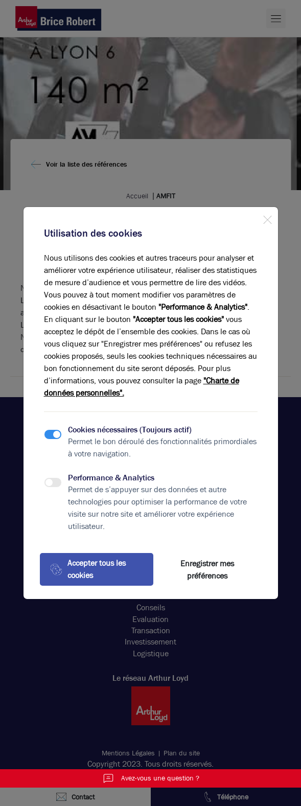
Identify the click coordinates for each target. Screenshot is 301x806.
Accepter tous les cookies (88, 569)
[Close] (267, 218)
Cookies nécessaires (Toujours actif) (130, 429)
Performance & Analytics (111, 477)
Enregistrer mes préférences (207, 569)
